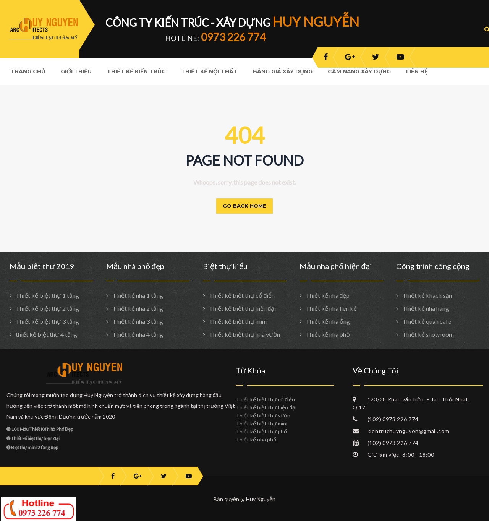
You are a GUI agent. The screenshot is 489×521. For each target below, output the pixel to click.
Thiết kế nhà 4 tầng (137, 334)
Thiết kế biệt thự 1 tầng (47, 295)
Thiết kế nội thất (209, 71)
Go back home (244, 206)
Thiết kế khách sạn (427, 295)
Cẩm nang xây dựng (359, 71)
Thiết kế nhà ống (328, 321)
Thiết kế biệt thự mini (238, 321)
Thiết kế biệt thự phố (261, 431)
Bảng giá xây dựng (283, 71)
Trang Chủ (28, 71)
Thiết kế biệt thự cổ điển (242, 295)
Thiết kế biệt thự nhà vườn (244, 334)
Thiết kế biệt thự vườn (263, 415)
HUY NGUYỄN (315, 21)
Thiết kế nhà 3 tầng (137, 321)
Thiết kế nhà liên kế (331, 308)
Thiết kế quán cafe (426, 321)
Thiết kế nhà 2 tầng (137, 308)
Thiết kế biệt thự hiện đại (242, 308)
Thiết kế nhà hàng (425, 308)
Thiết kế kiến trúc (136, 71)
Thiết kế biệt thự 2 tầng (47, 308)
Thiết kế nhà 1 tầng (137, 295)
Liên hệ (417, 71)
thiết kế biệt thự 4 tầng (46, 334)
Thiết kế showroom (428, 334)
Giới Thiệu (76, 71)
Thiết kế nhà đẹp (328, 295)
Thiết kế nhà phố (328, 334)
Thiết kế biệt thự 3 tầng (47, 321)
